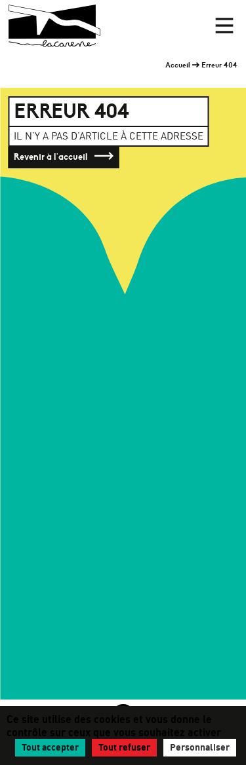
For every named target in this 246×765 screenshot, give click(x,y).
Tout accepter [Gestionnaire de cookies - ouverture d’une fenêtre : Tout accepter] (50, 747)
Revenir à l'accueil (63, 157)
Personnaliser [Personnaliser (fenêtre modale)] (200, 747)
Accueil (177, 64)
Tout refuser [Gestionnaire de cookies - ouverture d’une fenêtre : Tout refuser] (124, 747)
